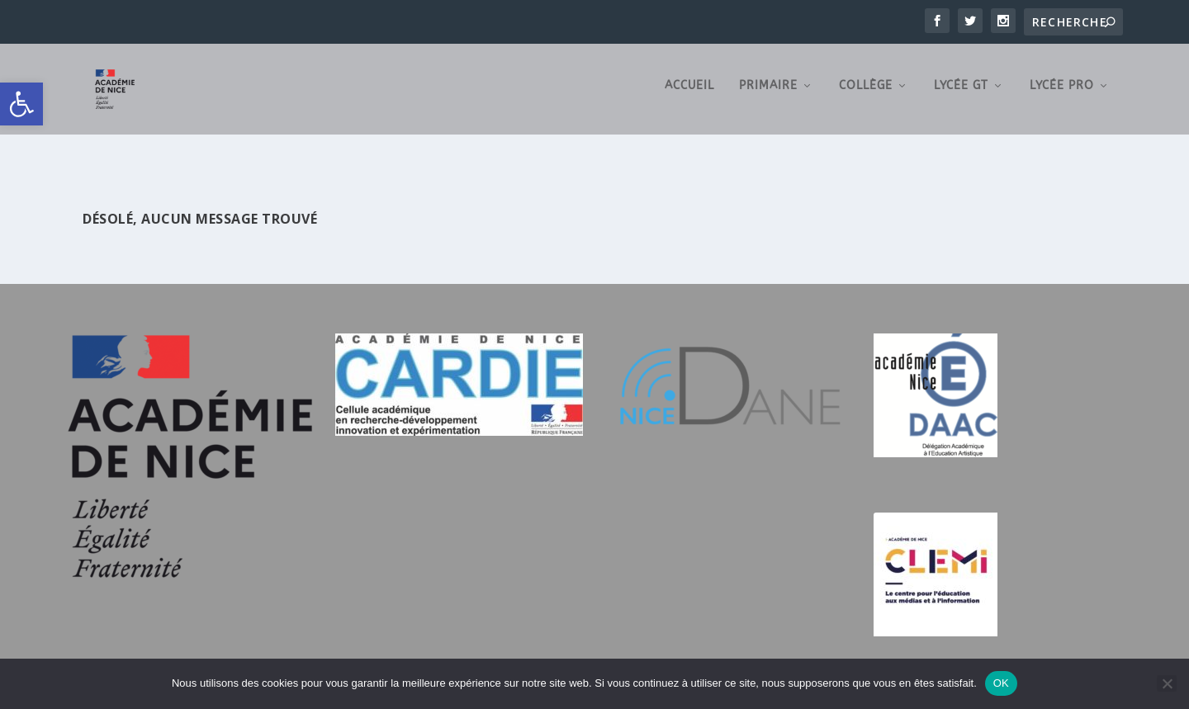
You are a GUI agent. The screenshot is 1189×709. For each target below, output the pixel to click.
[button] (21, 104)
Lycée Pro (1062, 91)
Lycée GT (961, 91)
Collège (866, 91)
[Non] (1167, 683)
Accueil (689, 91)
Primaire (768, 91)
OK (1001, 683)
